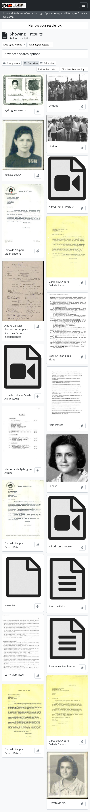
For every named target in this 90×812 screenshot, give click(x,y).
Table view (47, 63)
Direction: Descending (73, 69)
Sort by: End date (47, 69)
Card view (31, 63)
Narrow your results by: (45, 25)
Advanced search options (22, 54)
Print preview (11, 63)
